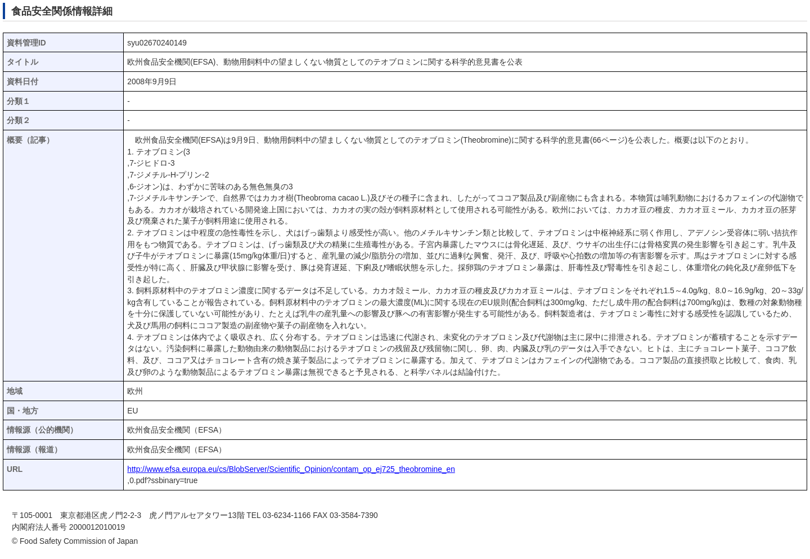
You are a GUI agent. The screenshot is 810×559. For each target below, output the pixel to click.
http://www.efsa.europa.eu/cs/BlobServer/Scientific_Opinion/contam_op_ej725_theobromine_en (290, 469)
